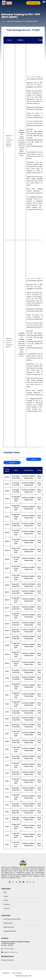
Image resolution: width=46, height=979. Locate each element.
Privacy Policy (6, 973)
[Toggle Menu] (43, 2)
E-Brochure (7, 904)
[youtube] (23, 882)
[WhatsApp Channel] (30, 882)
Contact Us (7, 908)
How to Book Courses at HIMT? (12, 919)
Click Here (30, 77)
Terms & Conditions (17, 973)
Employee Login (8, 923)
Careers (6, 896)
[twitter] (13, 882)
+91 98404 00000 (8, 949)
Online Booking (33, 3)
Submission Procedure (10, 931)
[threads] (26, 882)
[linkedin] (19, 882)
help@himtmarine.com (10, 952)
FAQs (5, 892)
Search (34, 459)
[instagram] (16, 882)
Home (3, 21)
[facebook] (9, 882)
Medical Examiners (9, 927)
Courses (6, 900)
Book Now (12, 462)
